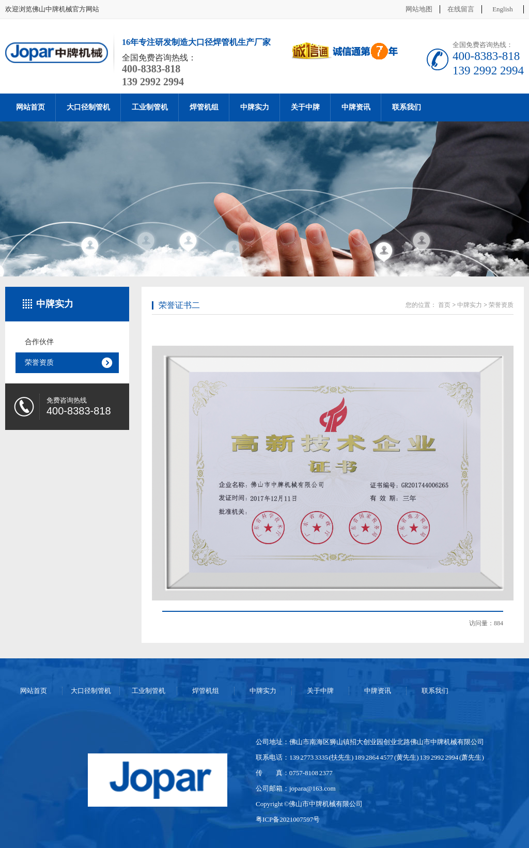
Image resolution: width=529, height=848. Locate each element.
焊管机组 (204, 107)
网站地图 (419, 9)
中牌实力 (254, 107)
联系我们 (406, 107)
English (502, 9)
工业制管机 (150, 107)
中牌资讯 (355, 107)
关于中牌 (305, 107)
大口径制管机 (88, 107)
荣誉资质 (39, 362)
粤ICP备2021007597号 (288, 819)
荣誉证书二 (179, 305)
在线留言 (460, 9)
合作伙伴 (39, 342)
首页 (444, 305)
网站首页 (30, 107)
